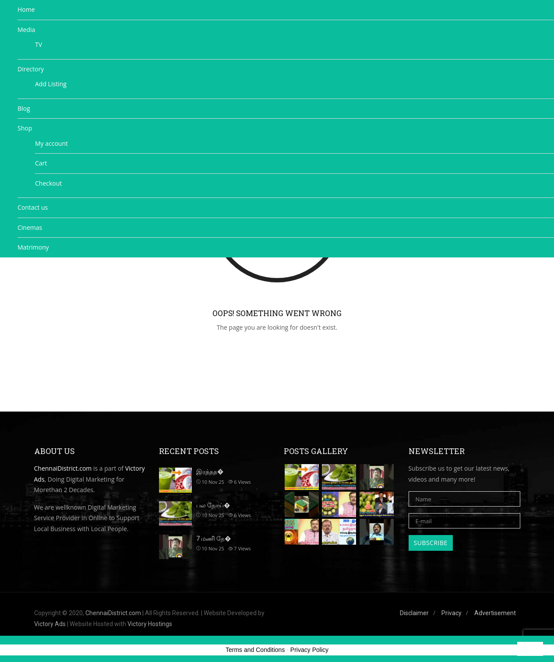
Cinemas (30, 227)
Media (26, 29)
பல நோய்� (213, 505)
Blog (24, 108)
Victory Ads (50, 623)
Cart (41, 163)
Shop (25, 128)
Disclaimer (414, 612)
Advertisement (495, 612)
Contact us (33, 207)
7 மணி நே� (213, 538)
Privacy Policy (309, 649)
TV (38, 44)
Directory (31, 69)
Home (26, 9)
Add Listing (51, 84)
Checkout (48, 183)
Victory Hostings (149, 623)
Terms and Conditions (255, 649)
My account (51, 143)
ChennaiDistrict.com (113, 612)
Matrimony (33, 247)
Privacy (451, 612)
